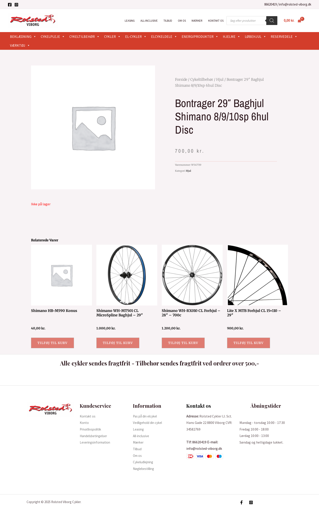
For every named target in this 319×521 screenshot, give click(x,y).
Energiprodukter (200, 36)
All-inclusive (149, 21)
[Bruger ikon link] (309, 21)
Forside (181, 79)
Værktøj (20, 45)
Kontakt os (216, 21)
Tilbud (167, 21)
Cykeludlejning (144, 462)
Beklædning (23, 36)
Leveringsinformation (96, 442)
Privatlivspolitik (92, 429)
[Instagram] (16, 5)
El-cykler (136, 36)
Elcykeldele (164, 36)
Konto (84, 422)
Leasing (130, 21)
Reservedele (284, 36)
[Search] (271, 20)
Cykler (112, 36)
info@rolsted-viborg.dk (295, 4)
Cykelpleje (53, 36)
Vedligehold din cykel (149, 422)
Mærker (197, 21)
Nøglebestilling (145, 468)
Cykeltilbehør (84, 36)
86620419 (270, 4)
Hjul (220, 79)
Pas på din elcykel (146, 416)
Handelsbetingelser (95, 436)
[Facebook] (10, 5)
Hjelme (231, 36)
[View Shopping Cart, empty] (292, 20)
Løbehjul (255, 36)
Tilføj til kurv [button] (52, 343)
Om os (182, 21)
